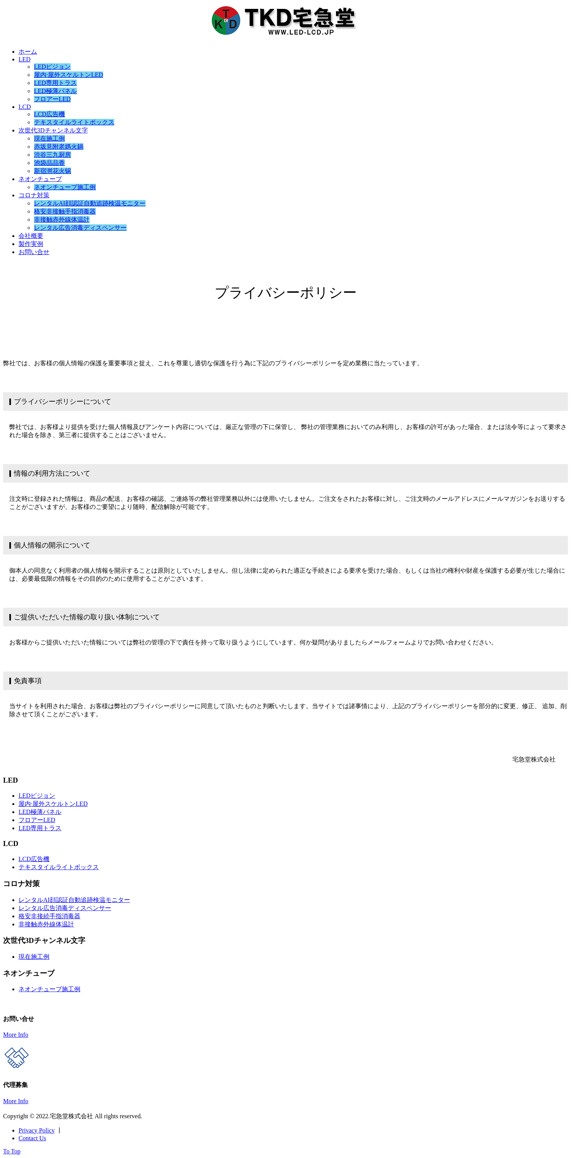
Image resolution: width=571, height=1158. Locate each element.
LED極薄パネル (55, 91)
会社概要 (31, 235)
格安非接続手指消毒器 (49, 916)
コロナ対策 (34, 195)
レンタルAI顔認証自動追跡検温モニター (90, 203)
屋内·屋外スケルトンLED (68, 74)
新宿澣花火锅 (52, 171)
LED (24, 59)
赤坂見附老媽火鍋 (58, 146)
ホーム (28, 51)
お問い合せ (34, 252)
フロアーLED (52, 99)
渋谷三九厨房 (52, 154)
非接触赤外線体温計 (62, 219)
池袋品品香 (49, 162)
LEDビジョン (52, 66)
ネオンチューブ (40, 179)
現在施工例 (49, 138)
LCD (25, 106)
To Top (11, 1151)
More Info (15, 1034)
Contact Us (32, 1138)
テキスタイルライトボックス (74, 122)
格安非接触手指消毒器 (65, 211)
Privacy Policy (37, 1130)
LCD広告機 (49, 114)
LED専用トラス (55, 83)
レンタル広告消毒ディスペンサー (80, 227)
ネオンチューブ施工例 (65, 187)
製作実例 (31, 244)
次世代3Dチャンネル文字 (53, 130)
